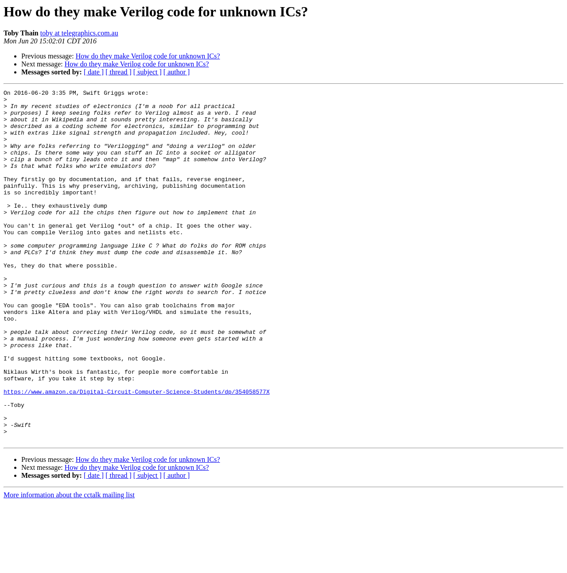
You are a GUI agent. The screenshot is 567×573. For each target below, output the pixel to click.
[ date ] (94, 72)
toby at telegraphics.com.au (79, 33)
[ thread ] (118, 72)
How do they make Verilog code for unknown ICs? (148, 56)
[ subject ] (147, 72)
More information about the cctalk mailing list (69, 565)
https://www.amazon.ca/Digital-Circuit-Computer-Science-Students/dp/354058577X (137, 453)
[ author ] (176, 72)
